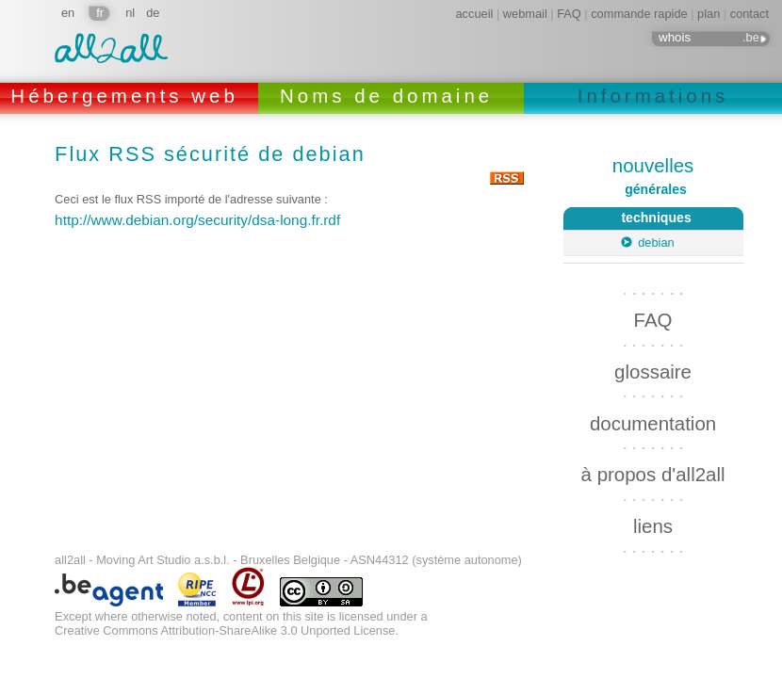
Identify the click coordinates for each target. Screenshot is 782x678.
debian (656, 242)
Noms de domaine (391, 95)
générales (656, 189)
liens (653, 521)
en (67, 13)
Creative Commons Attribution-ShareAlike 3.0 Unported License (225, 626)
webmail (525, 14)
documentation (653, 418)
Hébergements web (128, 95)
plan (708, 14)
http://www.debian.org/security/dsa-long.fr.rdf (197, 220)
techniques (627, 216)
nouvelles (652, 165)
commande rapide (639, 14)
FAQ (569, 14)
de (152, 13)
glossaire (653, 367)
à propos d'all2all (653, 469)
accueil (475, 14)
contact (749, 14)
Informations (653, 95)
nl (130, 13)
